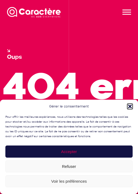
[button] (130, 106)
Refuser (69, 166)
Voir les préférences (69, 181)
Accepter (69, 151)
